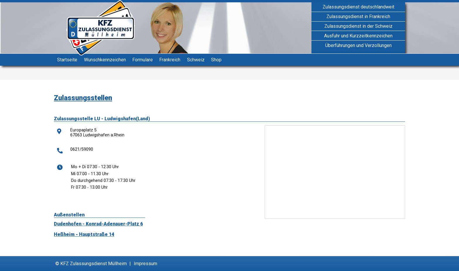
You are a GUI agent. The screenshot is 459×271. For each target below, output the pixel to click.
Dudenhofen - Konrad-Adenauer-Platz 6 (98, 224)
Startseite (67, 59)
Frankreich (169, 59)
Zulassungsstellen (83, 98)
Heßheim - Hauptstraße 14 (84, 234)
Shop (216, 59)
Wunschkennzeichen (105, 59)
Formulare (142, 59)
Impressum (145, 263)
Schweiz (196, 59)
